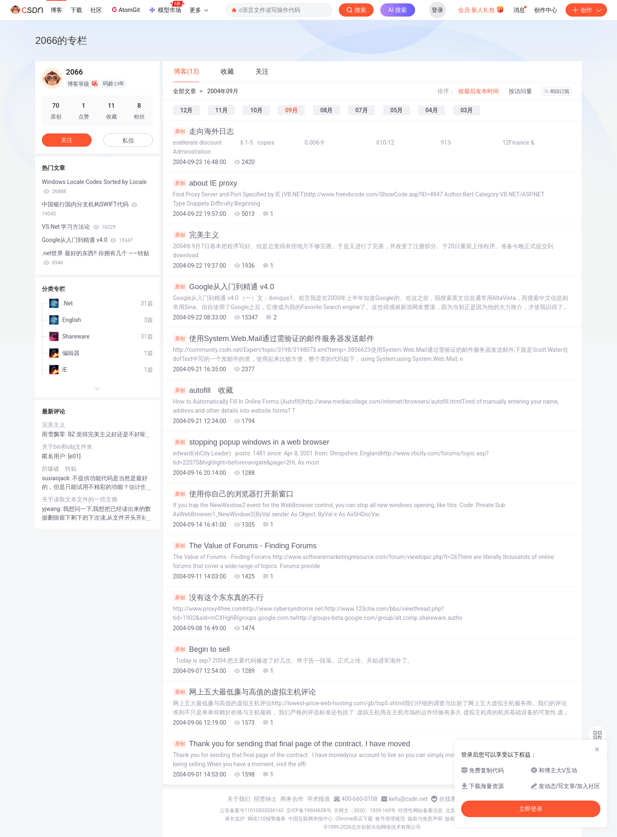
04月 (431, 110)
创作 (586, 10)
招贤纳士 (265, 799)
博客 (56, 10)
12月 (186, 110)
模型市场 (166, 7)
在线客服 (450, 799)
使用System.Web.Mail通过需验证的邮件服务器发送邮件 (273, 338)
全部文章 (184, 91)
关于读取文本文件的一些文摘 (79, 499)
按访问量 (520, 91)
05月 (396, 110)
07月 (361, 110)
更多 (198, 10)
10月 (256, 110)
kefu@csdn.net (408, 799)
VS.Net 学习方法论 (79, 226)
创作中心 (545, 10)
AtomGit (125, 9)
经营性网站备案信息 (420, 810)
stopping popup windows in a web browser (251, 442)
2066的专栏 (61, 40)
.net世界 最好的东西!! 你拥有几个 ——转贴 (95, 258)
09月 (291, 110)
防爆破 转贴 (59, 468)
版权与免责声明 (425, 819)
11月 (221, 110)
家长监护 (235, 819)
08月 (326, 110)
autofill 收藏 (203, 390)
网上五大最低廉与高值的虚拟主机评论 (244, 692)
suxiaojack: (57, 478)
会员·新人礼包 (481, 9)
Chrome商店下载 (354, 819)
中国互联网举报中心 (310, 819)
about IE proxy (205, 183)
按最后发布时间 (478, 91)
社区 (96, 10)
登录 (437, 10)
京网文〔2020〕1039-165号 (365, 810)
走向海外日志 (203, 131)
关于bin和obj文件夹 (67, 446)
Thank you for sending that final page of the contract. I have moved (291, 744)
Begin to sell (201, 649)
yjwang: (52, 509)
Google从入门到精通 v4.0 (223, 287)
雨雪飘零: (55, 434)
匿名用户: (55, 456)
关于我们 (238, 799)
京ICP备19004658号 (308, 810)
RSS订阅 (556, 91)
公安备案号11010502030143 (252, 810)
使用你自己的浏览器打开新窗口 (233, 494)
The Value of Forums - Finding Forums (244, 546)
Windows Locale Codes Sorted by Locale (94, 186)
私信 (128, 140)
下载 (76, 10)
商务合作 (292, 799)
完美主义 (196, 235)
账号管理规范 (390, 819)
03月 (466, 110)
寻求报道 (318, 799)
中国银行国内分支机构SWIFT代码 (89, 209)
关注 (67, 140)
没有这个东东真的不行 (218, 597)
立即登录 (530, 809)
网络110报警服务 (267, 819)
